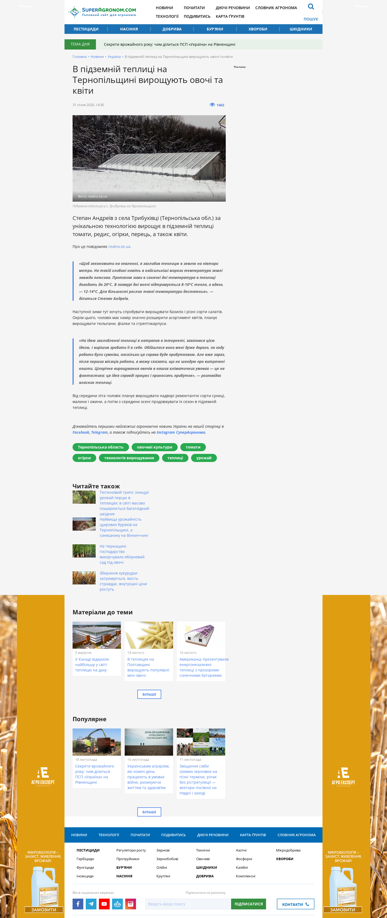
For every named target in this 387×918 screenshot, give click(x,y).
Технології (167, 16)
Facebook (81, 432)
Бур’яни (215, 28)
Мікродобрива (288, 802)
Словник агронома (276, 7)
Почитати (194, 7)
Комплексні (245, 827)
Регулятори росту (131, 802)
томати (193, 447)
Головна (80, 56)
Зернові (163, 802)
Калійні (242, 819)
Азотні (241, 802)
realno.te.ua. (120, 246)
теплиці (175, 457)
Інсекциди (85, 827)
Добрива (172, 28)
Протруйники (127, 810)
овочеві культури (154, 447)
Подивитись (197, 16)
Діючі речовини (233, 7)
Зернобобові (167, 810)
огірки (84, 457)
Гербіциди (85, 810)
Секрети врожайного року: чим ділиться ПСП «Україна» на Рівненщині (169, 44)
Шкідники (301, 28)
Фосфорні (244, 810)
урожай (204, 457)
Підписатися (249, 855)
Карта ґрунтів (230, 16)
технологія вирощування (129, 457)
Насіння (129, 28)
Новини (164, 7)
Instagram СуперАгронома (181, 432)
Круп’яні (163, 827)
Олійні (161, 819)
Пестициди (86, 28)
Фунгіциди (85, 819)
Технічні (203, 802)
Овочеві (203, 810)
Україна (114, 56)
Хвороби (258, 28)
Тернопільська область (101, 447)
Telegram (99, 432)
